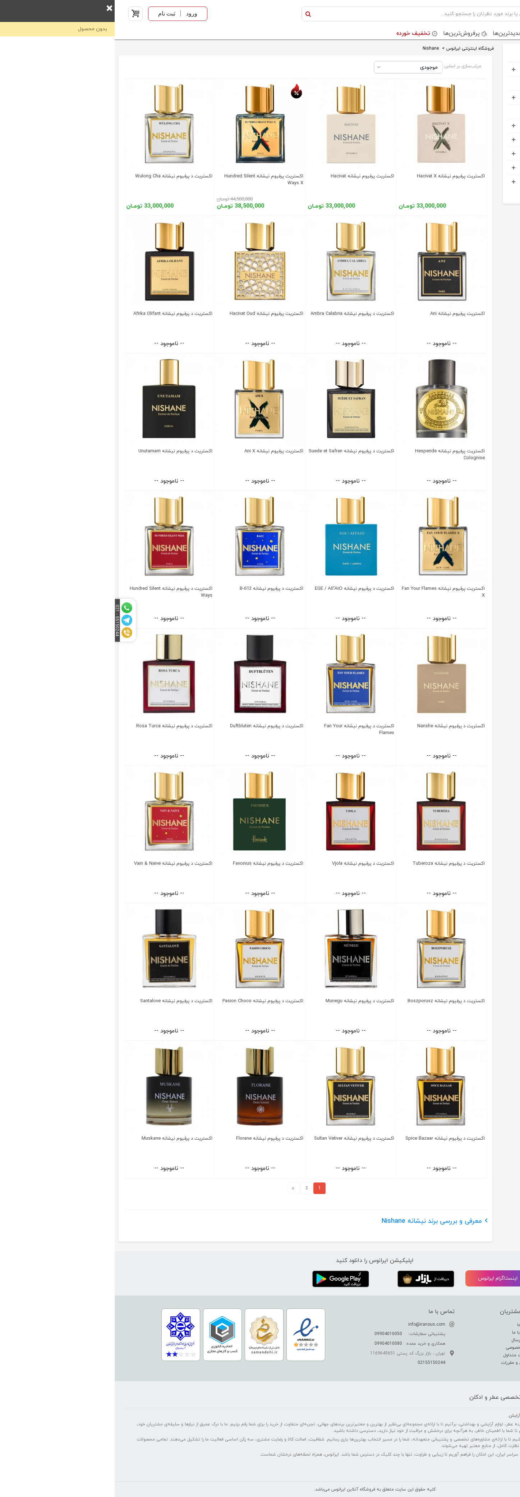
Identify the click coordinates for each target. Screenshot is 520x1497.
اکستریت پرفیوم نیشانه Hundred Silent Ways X (149, 179)
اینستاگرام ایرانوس (389, 1279)
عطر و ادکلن (487, 69)
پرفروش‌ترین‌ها (346, 33)
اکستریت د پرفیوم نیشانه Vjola (248, 863)
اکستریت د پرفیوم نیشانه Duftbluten (152, 726)
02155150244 (317, 1363)
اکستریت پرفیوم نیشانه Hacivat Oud (152, 314)
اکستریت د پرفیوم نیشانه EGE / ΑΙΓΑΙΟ (240, 588)
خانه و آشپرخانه (482, 167)
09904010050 (273, 1334)
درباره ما (410, 1325)
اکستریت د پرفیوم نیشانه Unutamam (61, 451)
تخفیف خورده (299, 33)
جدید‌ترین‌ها (393, 33)
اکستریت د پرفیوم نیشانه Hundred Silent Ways (56, 592)
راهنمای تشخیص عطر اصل (479, 1340)
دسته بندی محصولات (481, 33)
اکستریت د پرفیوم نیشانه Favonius (153, 863)
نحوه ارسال (407, 1340)
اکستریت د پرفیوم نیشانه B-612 (157, 588)
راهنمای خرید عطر (487, 1355)
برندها (432, 33)
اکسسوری (489, 153)
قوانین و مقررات (402, 1363)
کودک (494, 111)
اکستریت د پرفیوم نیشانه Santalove (62, 1001)
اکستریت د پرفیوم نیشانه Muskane (62, 1138)
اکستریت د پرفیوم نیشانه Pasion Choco (148, 1001)
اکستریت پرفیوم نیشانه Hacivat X (336, 176)
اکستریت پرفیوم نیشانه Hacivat (248, 176)
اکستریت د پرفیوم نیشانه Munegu (245, 1001)
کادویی (492, 125)
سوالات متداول (403, 1355)
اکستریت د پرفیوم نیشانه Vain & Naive (58, 863)
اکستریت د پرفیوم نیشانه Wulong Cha (59, 176)
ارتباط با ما (407, 1332)
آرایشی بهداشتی (482, 97)
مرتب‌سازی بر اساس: (348, 66)
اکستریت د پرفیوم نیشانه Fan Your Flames (245, 729)
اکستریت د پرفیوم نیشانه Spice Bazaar (330, 1138)
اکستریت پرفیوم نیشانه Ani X (159, 451)
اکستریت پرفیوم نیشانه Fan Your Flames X (328, 592)
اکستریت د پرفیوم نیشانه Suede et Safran (237, 451)
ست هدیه (489, 83)
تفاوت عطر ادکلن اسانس (480, 1325)
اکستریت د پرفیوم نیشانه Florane (155, 1138)
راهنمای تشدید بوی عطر (481, 1332)
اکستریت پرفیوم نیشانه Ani (343, 314)
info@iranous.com (312, 1325)
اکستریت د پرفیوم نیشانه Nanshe (336, 726)
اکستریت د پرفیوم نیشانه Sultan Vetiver (239, 1138)
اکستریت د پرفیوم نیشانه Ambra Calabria (238, 314)
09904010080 (273, 1344)
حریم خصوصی (404, 1348)
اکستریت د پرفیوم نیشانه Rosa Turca (60, 726)
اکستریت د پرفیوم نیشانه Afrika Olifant (58, 314)
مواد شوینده (487, 139)
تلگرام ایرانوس (475, 1279)
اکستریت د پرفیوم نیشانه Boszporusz (331, 1001)
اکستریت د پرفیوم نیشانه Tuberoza (334, 863)
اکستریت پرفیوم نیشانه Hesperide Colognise (335, 454)
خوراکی (493, 181)
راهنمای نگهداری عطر (484, 1348)
